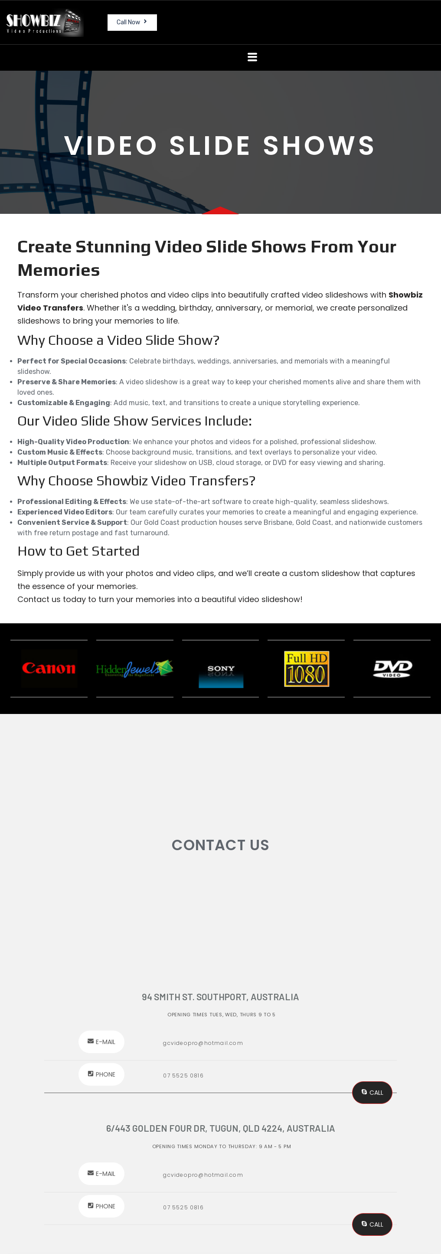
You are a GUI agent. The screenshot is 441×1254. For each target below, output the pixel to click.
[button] (252, 57)
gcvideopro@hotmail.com (203, 1175)
